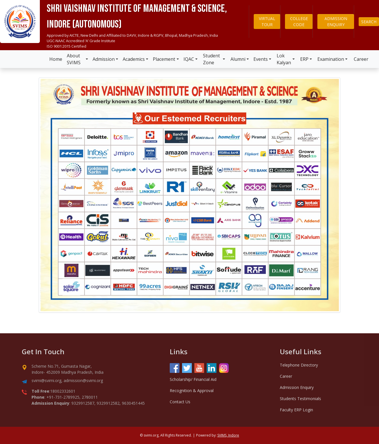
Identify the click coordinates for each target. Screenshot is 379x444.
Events (260, 59)
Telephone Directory (299, 365)
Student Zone (211, 59)
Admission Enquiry (297, 387)
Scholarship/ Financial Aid (193, 379)
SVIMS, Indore (228, 435)
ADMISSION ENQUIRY (336, 21)
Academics (134, 59)
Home (55, 59)
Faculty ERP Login (296, 409)
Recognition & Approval (192, 390)
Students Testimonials (300, 398)
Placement (164, 59)
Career (361, 59)
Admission (104, 59)
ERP (304, 59)
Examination (330, 59)
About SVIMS (74, 59)
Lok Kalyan (284, 59)
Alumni (237, 59)
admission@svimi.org (83, 380)
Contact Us (180, 401)
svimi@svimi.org (46, 380)
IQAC (188, 59)
